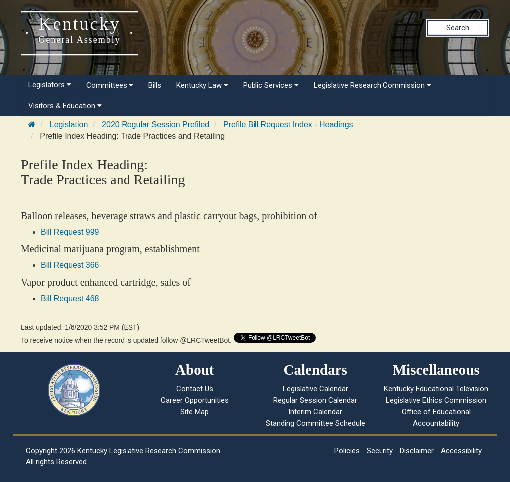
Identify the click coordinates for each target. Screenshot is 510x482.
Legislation (69, 124)
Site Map (194, 411)
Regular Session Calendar (315, 400)
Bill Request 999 (70, 232)
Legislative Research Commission (372, 85)
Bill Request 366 (70, 265)
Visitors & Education (65, 105)
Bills (154, 85)
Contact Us (194, 388)
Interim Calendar (315, 411)
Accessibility (461, 450)
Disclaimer (417, 450)
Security (380, 450)
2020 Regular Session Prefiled (155, 124)
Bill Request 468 (70, 298)
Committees (109, 85)
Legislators (49, 84)
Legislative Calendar (315, 388)
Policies (347, 450)
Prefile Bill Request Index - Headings (288, 124)
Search (457, 27)
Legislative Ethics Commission (436, 400)
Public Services (271, 85)
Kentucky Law (202, 85)
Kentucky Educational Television (436, 388)
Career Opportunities (195, 400)
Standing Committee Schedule (315, 423)
